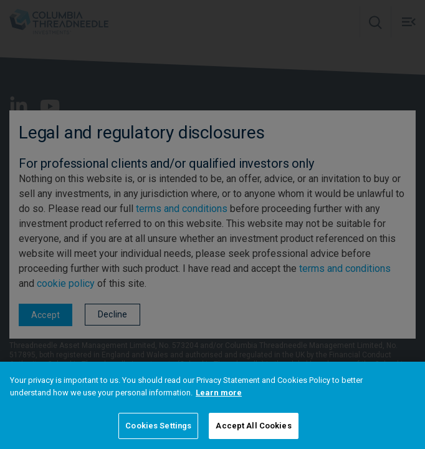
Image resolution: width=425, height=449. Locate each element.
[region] (212, 405)
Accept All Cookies (253, 425)
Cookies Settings (158, 425)
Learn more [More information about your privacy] (219, 392)
